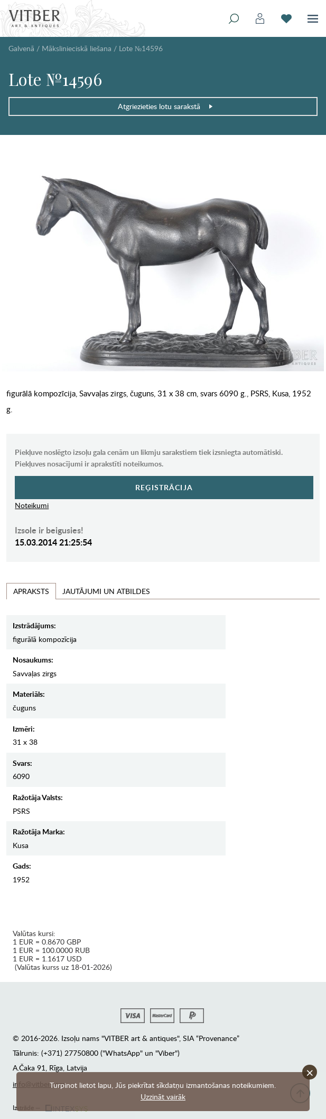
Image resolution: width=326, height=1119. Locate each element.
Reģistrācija (164, 487)
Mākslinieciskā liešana (76, 48)
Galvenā (21, 48)
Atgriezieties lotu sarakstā (165, 106)
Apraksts (31, 591)
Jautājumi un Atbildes (106, 591)
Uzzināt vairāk (163, 1097)
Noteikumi (32, 505)
